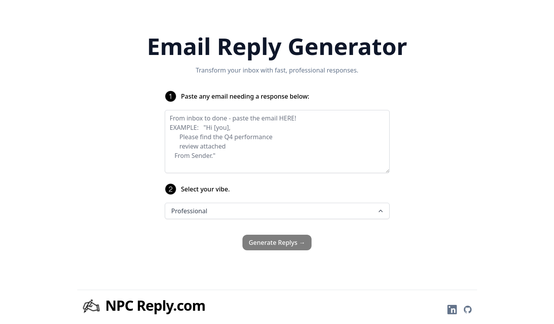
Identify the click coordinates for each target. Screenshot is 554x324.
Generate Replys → (277, 242)
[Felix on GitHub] (467, 309)
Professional (278, 211)
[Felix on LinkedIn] (452, 309)
